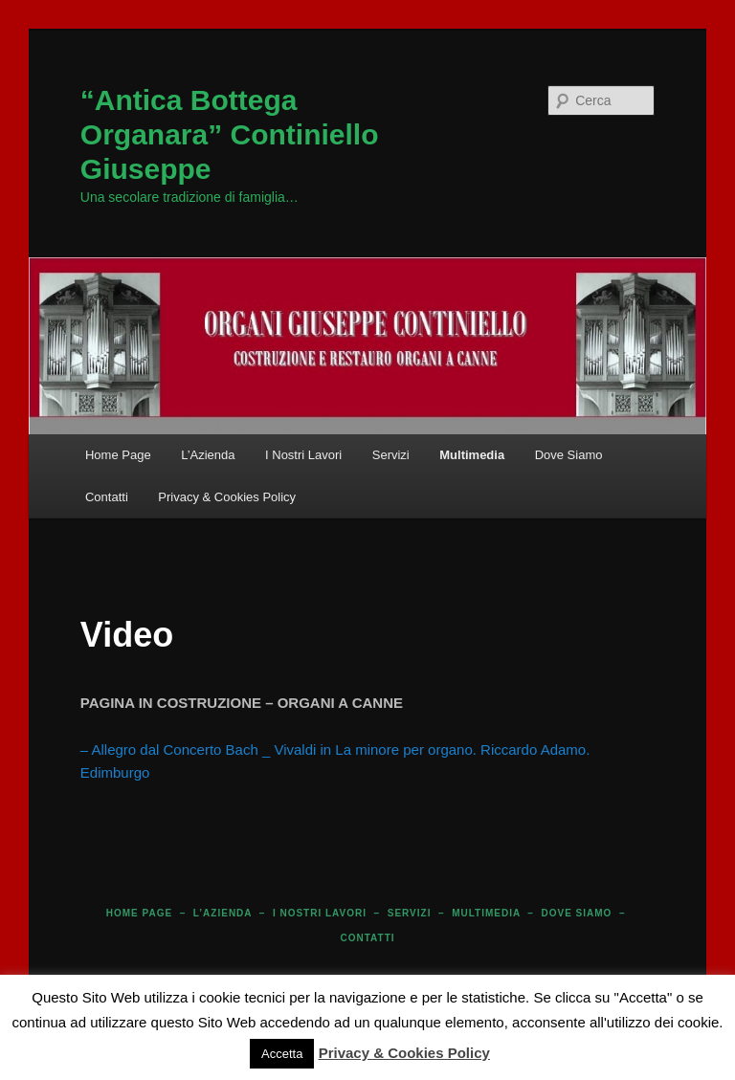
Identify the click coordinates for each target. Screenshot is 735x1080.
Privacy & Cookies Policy (227, 497)
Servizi (391, 455)
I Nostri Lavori (303, 455)
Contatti (106, 497)
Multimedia (471, 455)
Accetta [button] (281, 1054)
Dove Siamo (569, 455)
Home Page (118, 455)
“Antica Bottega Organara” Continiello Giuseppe (229, 134)
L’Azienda (207, 455)
